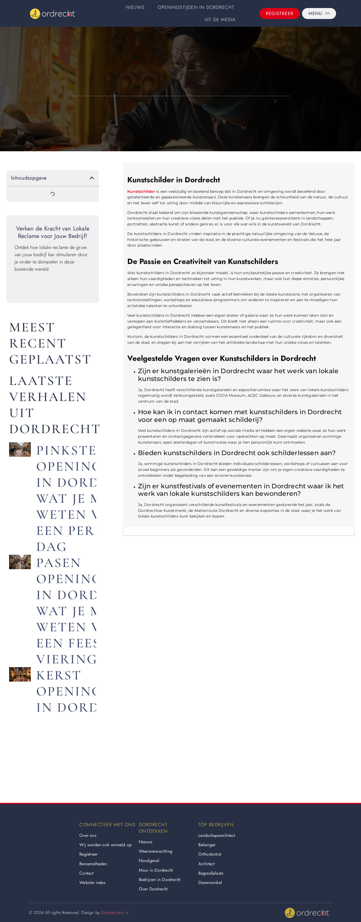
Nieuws (135, 7)
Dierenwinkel (210, 882)
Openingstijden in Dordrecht (196, 7)
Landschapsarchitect (216, 835)
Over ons (87, 835)
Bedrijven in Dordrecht (159, 879)
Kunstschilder (141, 191)
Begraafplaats (211, 873)
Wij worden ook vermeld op (105, 845)
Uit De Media (220, 19)
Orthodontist (209, 854)
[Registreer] (279, 13)
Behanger (207, 845)
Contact (86, 873)
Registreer (88, 854)
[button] (92, 178)
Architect (206, 864)
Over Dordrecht (153, 889)
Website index (92, 882)
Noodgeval (149, 860)
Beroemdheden (93, 864)
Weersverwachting (155, 851)
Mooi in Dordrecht (156, 870)
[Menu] (319, 13)
